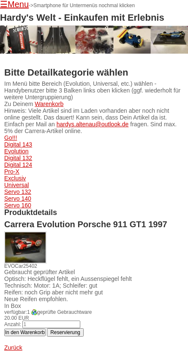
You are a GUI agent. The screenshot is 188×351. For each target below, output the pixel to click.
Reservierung (65, 332)
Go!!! (10, 137)
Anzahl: (12, 324)
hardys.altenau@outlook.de (93, 124)
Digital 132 (18, 158)
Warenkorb (49, 104)
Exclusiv (15, 178)
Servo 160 (17, 205)
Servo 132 (17, 191)
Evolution (16, 151)
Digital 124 (18, 164)
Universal (16, 185)
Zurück (13, 347)
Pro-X (11, 171)
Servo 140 (17, 198)
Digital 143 (18, 144)
